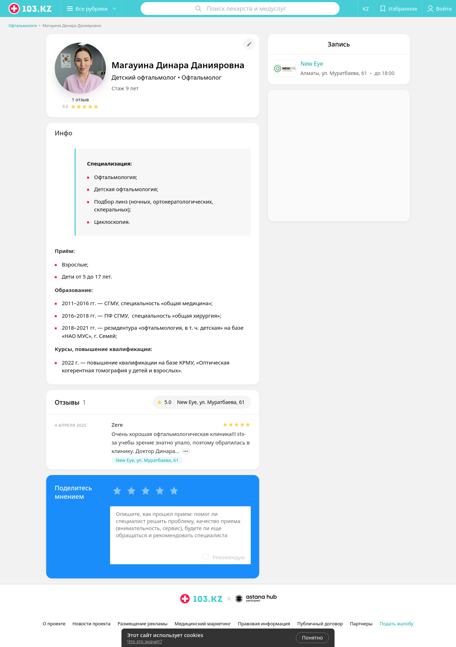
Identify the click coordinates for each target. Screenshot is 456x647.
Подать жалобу (396, 623)
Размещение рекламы (142, 623)
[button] (91, 8)
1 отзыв (80, 99)
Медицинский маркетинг (203, 623)
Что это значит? (144, 641)
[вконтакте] (205, 614)
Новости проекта (91, 623)
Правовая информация (264, 623)
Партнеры (361, 623)
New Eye (311, 63)
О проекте (54, 623)
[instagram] (185, 614)
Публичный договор (320, 623)
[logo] (31, 8)
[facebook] (195, 614)
